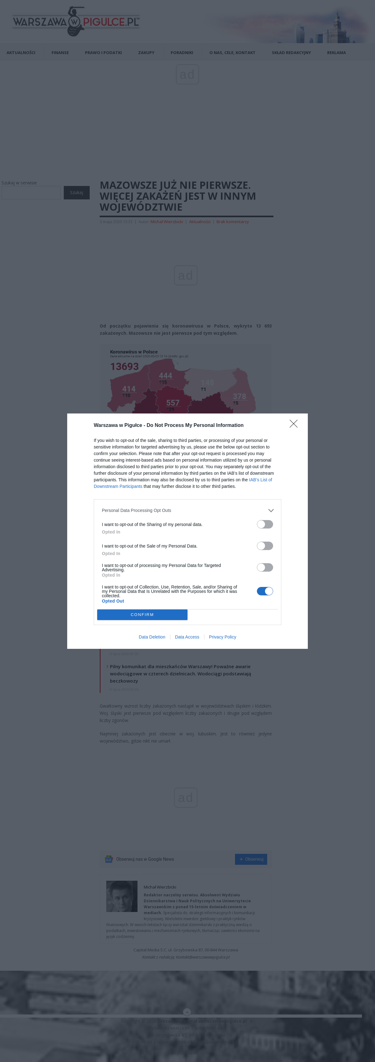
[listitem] (187, 510)
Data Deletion (152, 636)
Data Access (187, 636)
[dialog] (187, 531)
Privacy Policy (222, 636)
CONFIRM (142, 614)
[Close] (296, 426)
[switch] (265, 524)
